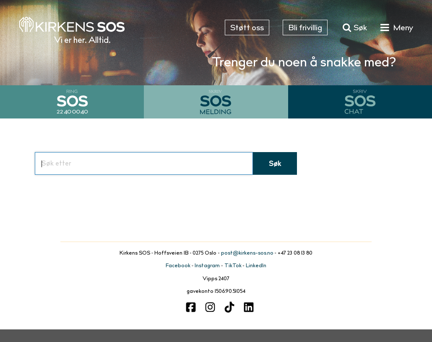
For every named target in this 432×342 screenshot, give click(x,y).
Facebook (178, 265)
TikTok (233, 265)
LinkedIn (256, 265)
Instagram (207, 265)
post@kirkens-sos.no (247, 253)
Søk (275, 164)
